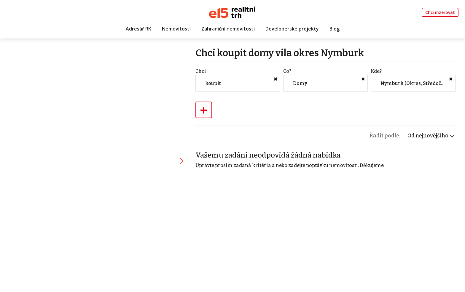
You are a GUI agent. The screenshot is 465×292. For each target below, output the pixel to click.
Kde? (376, 71)
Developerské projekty (292, 28)
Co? (287, 71)
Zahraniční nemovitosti (228, 28)
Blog (334, 28)
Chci (200, 71)
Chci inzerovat (440, 12)
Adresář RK (138, 28)
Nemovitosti (176, 28)
